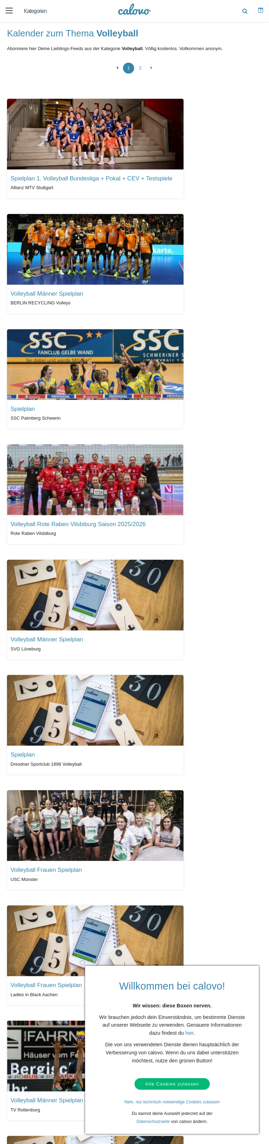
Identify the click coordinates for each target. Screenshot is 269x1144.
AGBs (23, 1063)
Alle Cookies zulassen (172, 1083)
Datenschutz (29, 1052)
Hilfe (22, 1030)
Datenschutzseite (153, 1121)
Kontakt (25, 1041)
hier (189, 1031)
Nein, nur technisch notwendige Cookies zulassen (172, 1102)
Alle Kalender (27, 974)
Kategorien (35, 11)
